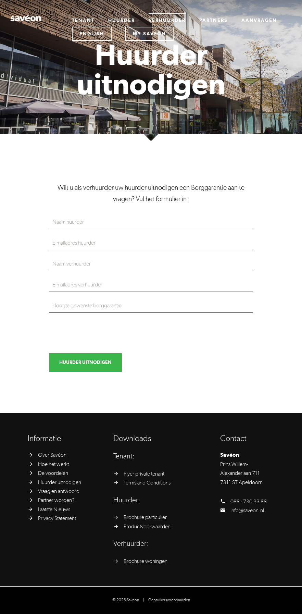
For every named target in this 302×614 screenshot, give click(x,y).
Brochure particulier (145, 517)
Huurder (121, 20)
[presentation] (101, 333)
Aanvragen (259, 20)
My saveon (149, 34)
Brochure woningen (145, 561)
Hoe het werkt (53, 464)
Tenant (83, 20)
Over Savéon (52, 455)
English (91, 34)
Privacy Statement (57, 518)
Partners (213, 20)
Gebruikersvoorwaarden (169, 600)
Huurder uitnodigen (59, 482)
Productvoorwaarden (147, 526)
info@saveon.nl (247, 510)
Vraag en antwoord (58, 491)
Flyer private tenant (144, 473)
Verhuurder (167, 20)
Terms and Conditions (147, 482)
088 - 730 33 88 (248, 501)
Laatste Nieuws (54, 509)
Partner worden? (56, 500)
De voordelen (53, 473)
